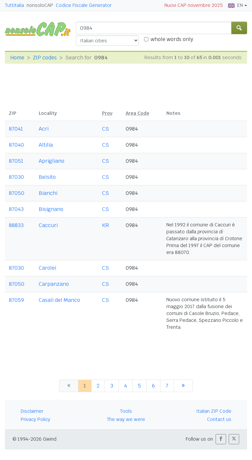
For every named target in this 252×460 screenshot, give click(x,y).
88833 (16, 225)
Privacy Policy (35, 419)
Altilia (46, 144)
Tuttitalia (14, 5)
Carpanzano (54, 284)
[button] (221, 439)
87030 (16, 177)
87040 (16, 144)
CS (105, 128)
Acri (44, 128)
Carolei (47, 267)
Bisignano (51, 209)
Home (17, 57)
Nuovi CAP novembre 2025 (193, 5)
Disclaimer (32, 411)
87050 (16, 193)
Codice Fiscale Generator (84, 5)
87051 (16, 160)
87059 (16, 300)
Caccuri (48, 225)
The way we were (126, 419)
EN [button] (235, 5)
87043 (16, 209)
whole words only (172, 39)
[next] (183, 386)
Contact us (219, 419)
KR (105, 225)
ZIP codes (45, 57)
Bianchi (48, 193)
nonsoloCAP (40, 5)
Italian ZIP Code (213, 411)
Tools (126, 411)
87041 (16, 128)
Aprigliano (51, 160)
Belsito (47, 177)
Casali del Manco (59, 300)
